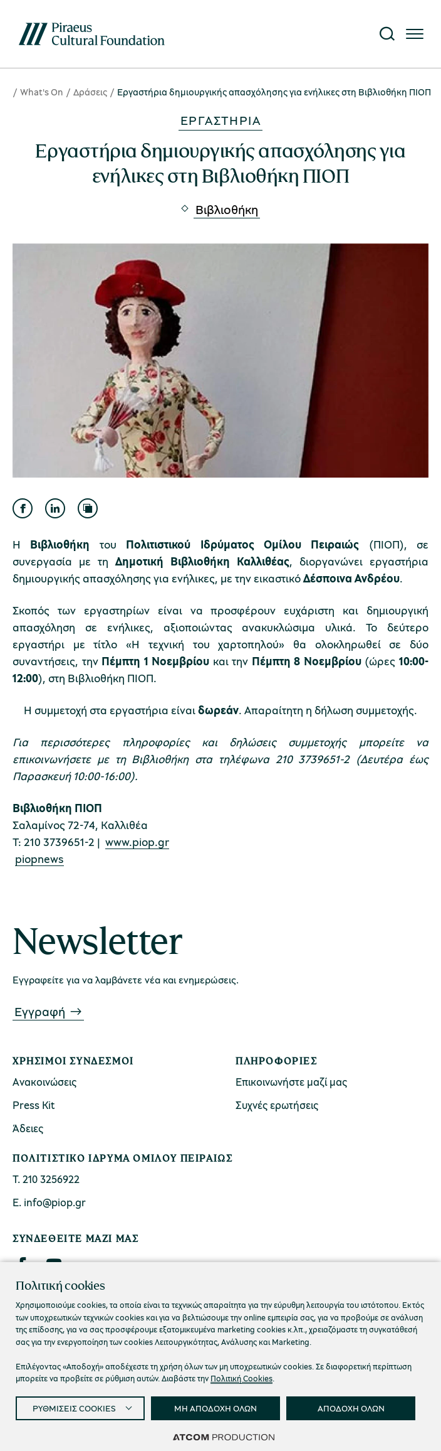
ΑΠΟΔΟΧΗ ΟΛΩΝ (351, 1408)
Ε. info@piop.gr (49, 1202)
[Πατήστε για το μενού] (414, 34)
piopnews (39, 858)
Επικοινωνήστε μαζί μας (291, 1081)
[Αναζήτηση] (387, 34)
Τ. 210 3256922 (46, 1179)
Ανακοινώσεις (44, 1081)
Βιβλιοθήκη (226, 209)
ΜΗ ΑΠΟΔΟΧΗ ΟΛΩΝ (215, 1408)
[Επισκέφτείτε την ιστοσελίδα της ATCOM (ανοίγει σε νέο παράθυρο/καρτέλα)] (223, 1437)
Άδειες (28, 1128)
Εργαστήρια (220, 120)
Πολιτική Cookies (241, 1378)
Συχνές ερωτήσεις (277, 1105)
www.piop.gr (137, 841)
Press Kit (34, 1105)
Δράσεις (90, 91)
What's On (41, 91)
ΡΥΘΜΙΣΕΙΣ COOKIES (74, 1408)
